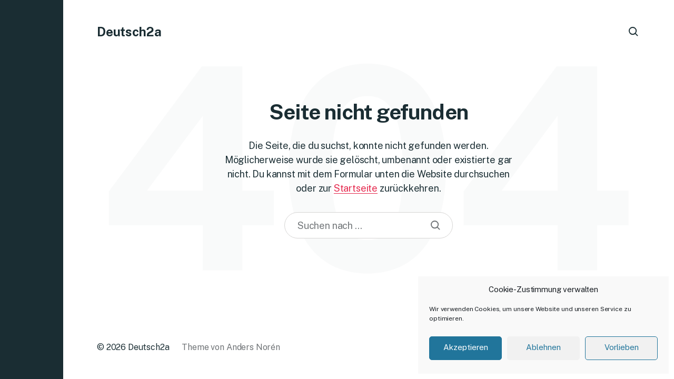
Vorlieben (621, 347)
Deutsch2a (129, 31)
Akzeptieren (465, 347)
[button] (31, 189)
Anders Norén (253, 347)
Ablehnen (543, 347)
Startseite (356, 188)
